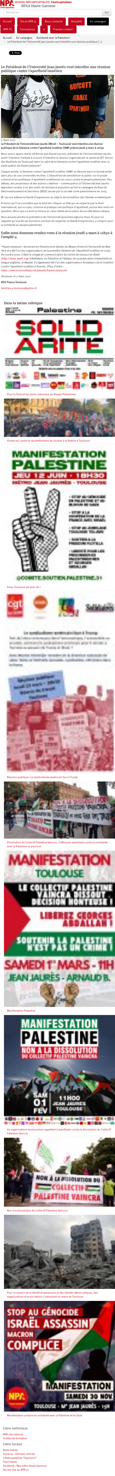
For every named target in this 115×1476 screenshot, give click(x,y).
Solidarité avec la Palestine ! (53, 38)
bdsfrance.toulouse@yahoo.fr (19, 288)
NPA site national (13, 1434)
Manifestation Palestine (21, 1010)
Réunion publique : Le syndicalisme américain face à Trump (42, 777)
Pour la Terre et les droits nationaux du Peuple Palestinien (41, 394)
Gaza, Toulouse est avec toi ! (24, 587)
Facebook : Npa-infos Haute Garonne (25, 1466)
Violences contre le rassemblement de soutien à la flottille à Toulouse (48, 440)
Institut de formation (15, 1438)
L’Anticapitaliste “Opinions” (20, 1458)
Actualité (76, 21)
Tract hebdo (10, 1462)
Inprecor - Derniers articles (19, 1454)
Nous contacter (54, 21)
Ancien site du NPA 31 (16, 1469)
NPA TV (7, 29)
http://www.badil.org (15, 258)
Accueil (7, 21)
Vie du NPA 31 (28, 21)
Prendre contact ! (63, 29)
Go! (107, 12)
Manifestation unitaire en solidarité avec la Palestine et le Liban (44, 1415)
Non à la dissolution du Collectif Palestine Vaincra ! (37, 1210)
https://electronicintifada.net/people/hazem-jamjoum (33, 270)
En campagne (98, 21)
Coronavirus (27, 29)
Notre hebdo (10, 1450)
